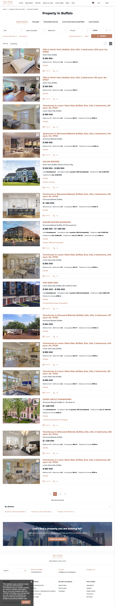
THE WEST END (50, 283)
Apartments (22, 22)
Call (57, 71)
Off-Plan (33, 588)
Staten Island (90, 591)
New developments (37, 585)
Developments (51, 22)
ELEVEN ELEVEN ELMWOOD (57, 222)
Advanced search (74, 36)
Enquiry (48, 71)
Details (45, 65)
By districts (9, 507)
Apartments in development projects (43, 591)
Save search (23, 36)
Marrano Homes (49, 182)
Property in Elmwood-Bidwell (15, 512)
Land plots (94, 22)
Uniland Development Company (55, 420)
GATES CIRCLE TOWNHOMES (57, 399)
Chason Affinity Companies (53, 243)
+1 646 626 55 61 (36, 572)
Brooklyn (89, 597)
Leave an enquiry (57, 539)
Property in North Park (65, 512)
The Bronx (89, 594)
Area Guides (35, 597)
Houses (35, 22)
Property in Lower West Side (40, 512)
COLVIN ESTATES (51, 162)
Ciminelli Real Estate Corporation (55, 303)
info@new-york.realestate (67, 572)
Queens (89, 588)
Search (103, 36)
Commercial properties (73, 22)
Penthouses (62, 588)
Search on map (36, 594)
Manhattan (90, 585)
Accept (26, 602)
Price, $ (72, 30)
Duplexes (62, 591)
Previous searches (9, 36)
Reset (86, 36)
